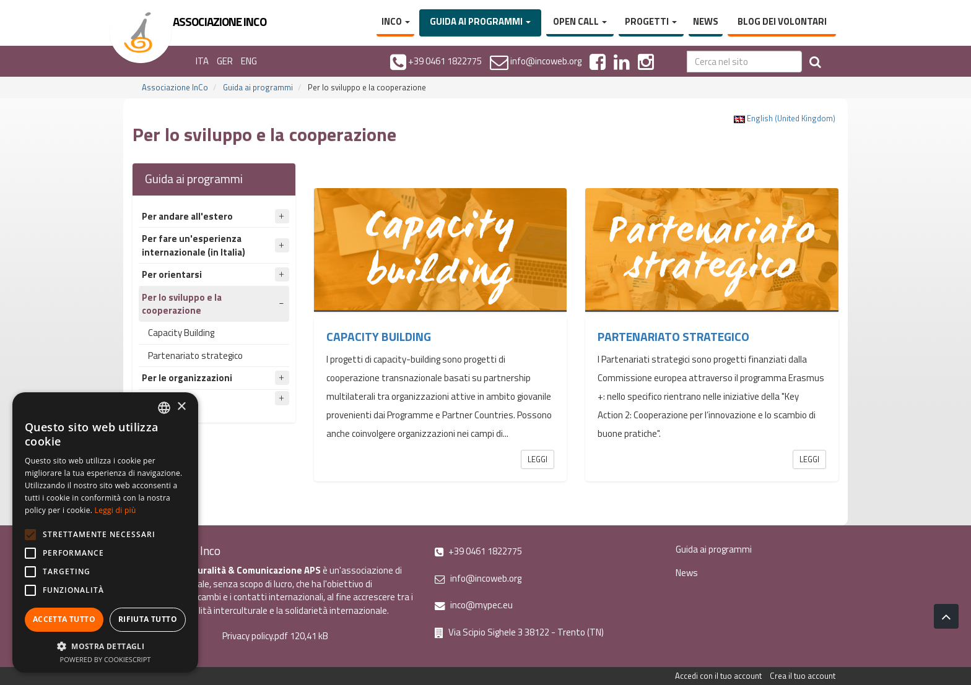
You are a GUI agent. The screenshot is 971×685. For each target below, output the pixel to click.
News (705, 21)
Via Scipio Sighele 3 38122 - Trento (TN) (519, 632)
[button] (105, 646)
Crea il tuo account (802, 676)
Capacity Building (181, 332)
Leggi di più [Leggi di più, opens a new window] (115, 510)
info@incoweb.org (478, 578)
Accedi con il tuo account (718, 676)
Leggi (537, 459)
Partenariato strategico (195, 355)
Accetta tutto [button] (64, 619)
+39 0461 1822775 (478, 551)
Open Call (580, 21)
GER (225, 61)
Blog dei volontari (782, 21)
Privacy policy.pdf (255, 636)
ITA (202, 61)
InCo (395, 21)
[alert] (105, 532)
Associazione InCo (175, 87)
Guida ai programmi (480, 21)
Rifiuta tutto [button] (147, 619)
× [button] (181, 406)
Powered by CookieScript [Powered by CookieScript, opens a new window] (105, 659)
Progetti (651, 21)
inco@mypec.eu (474, 605)
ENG (249, 61)
